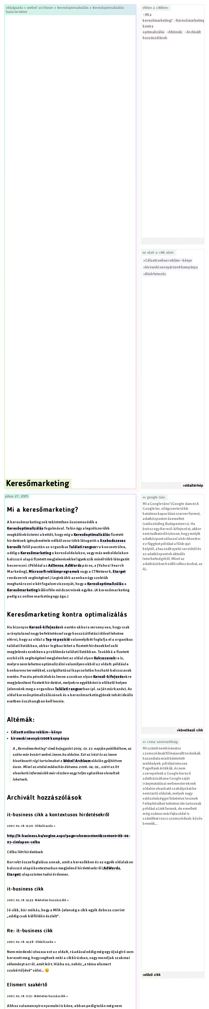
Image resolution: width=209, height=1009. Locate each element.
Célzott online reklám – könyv (168, 260)
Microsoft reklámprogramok (54, 571)
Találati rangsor (83, 547)
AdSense (55, 565)
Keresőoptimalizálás (73, 8)
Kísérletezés (155, 274)
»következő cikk (190, 730)
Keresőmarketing (35, 553)
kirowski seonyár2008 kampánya (171, 267)
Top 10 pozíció (58, 639)
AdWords (73, 565)
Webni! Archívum (40, 8)
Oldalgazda (15, 8)
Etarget (119, 571)
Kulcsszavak (104, 658)
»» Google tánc (154, 497)
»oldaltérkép (193, 486)
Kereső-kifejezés (44, 627)
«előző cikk (152, 975)
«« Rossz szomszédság (160, 742)
